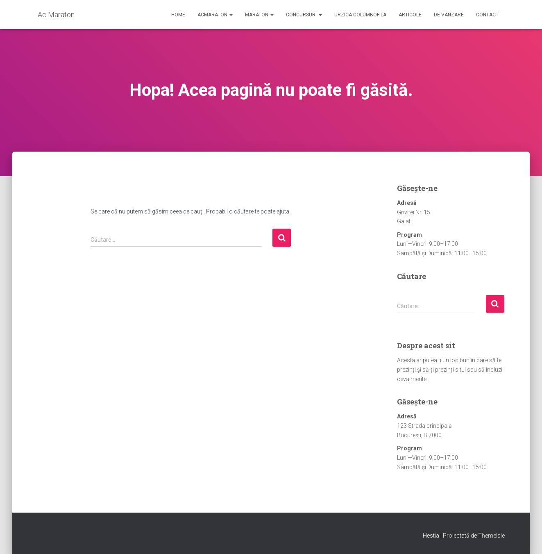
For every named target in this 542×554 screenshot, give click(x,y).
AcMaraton (215, 15)
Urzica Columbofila (360, 15)
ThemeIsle (491, 535)
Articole (410, 15)
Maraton (259, 15)
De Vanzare (449, 15)
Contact (487, 15)
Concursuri (304, 15)
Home (178, 15)
